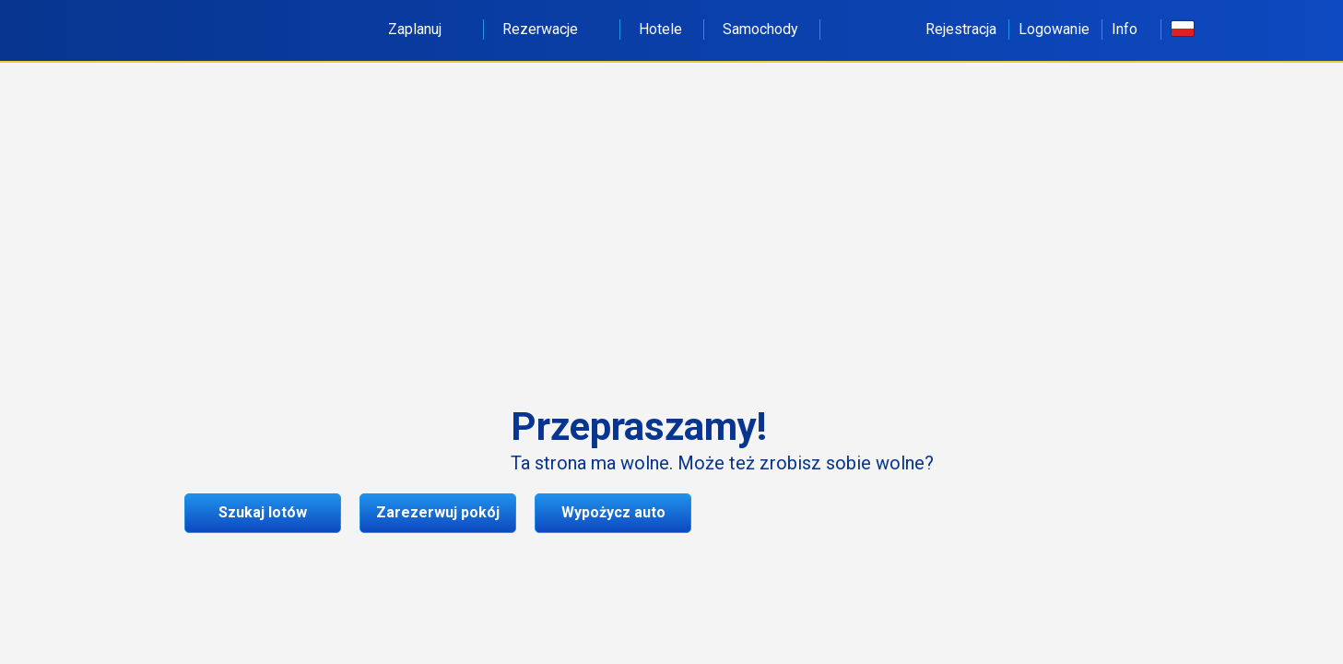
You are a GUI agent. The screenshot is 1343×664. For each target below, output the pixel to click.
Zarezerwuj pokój (438, 512)
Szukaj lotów (262, 512)
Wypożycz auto (613, 512)
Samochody (760, 29)
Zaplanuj (425, 29)
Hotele (660, 29)
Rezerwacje (550, 29)
